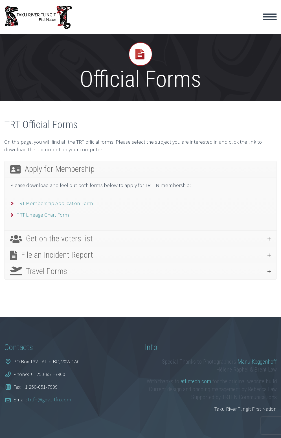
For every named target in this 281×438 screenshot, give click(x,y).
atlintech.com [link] (196, 381)
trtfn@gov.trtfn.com (49, 399)
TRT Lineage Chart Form (43, 214)
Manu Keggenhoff (257, 361)
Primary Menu (270, 17)
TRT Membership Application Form (55, 203)
